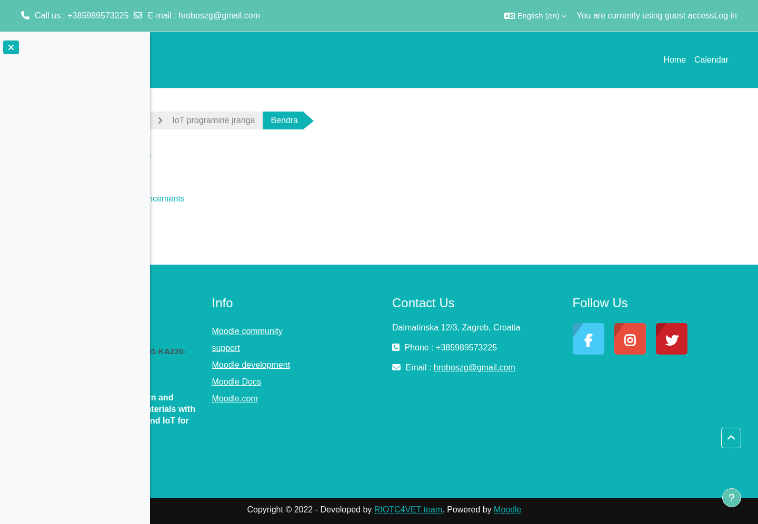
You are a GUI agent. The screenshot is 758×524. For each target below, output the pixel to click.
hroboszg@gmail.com (219, 15)
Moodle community (351, 331)
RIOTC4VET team (478, 509)
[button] (535, 16)
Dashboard (194, 120)
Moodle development (355, 364)
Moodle (577, 509)
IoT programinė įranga (283, 120)
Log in (725, 15)
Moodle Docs (340, 381)
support (330, 348)
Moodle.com (339, 398)
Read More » (194, 455)
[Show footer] (731, 497)
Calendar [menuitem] (711, 59)
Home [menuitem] (674, 59)
